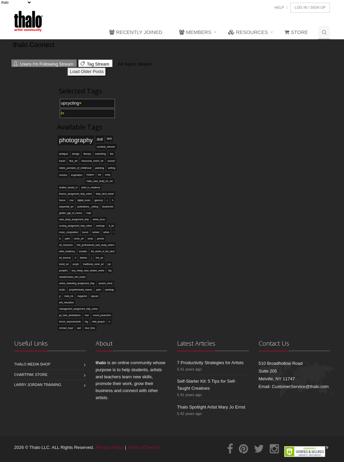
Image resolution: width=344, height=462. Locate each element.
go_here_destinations (70, 315)
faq (109, 270)
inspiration (76, 175)
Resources (248, 32)
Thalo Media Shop (32, 364)
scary (107, 175)
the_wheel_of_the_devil (103, 251)
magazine (82, 296)
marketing (100, 153)
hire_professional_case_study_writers (96, 245)
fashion (83, 258)
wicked (95, 232)
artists (106, 232)
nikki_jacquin (98, 321)
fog (86, 321)
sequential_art (66, 206)
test (109, 138)
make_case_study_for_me (99, 181)
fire (111, 153)
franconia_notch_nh (92, 160)
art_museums (66, 245)
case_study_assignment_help (74, 219)
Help (279, 7)
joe (109, 264)
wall (79, 328)
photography (76, 140)
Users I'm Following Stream (43, 64)
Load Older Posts (86, 71)
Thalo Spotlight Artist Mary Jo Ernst (211, 407)
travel (62, 160)
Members (195, 32)
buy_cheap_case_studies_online (88, 270)
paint (67, 238)
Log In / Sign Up (310, 7)
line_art (99, 258)
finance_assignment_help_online (75, 194)
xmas (90, 238)
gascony (98, 200)
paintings (109, 289)
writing (111, 167)
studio (62, 289)
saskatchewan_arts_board (72, 277)
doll (100, 139)
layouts (94, 296)
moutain (83, 251)
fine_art (73, 160)
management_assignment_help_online (78, 309)
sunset (111, 160)
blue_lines (90, 328)
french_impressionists (70, 321)
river (87, 315)
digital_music (84, 200)
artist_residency (67, 251)
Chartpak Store (31, 375)
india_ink (68, 296)
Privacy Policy (109, 447)
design (76, 153)
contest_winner (106, 146)
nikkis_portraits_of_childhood (75, 167)
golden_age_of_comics (70, 213)
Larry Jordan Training (37, 385)
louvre (85, 232)
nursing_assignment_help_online (75, 226)
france (62, 200)
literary (87, 153)
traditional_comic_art (93, 264)
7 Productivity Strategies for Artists (210, 362)
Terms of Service (144, 447)
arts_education (66, 302)
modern (90, 175)
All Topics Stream (134, 64)
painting (99, 167)
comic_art (79, 238)
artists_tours (99, 219)
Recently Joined (135, 32)
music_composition (68, 232)
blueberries (107, 206)
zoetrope (100, 226)
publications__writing (87, 206)
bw (99, 175)
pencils (100, 238)
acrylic (76, 264)
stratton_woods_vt (68, 187)
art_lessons (65, 258)
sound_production (102, 315)
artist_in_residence (90, 187)
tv (60, 238)
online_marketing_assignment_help (76, 283)
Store (296, 32)
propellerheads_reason (80, 289)
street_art (64, 264)
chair (88, 213)
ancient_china (105, 283)
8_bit (111, 226)
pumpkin (63, 270)
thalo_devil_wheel (105, 194)
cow (72, 200)
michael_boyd (66, 328)
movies (63, 175)
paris (98, 289)
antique (63, 153)
